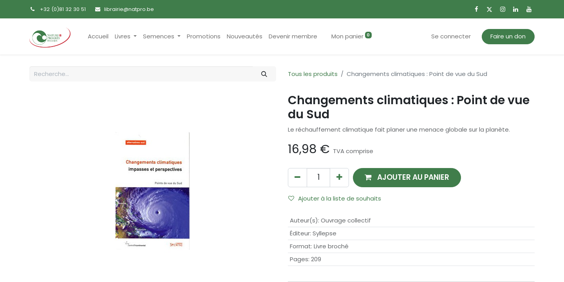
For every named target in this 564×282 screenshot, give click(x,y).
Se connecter (451, 36)
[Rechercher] (264, 73)
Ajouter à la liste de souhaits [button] (334, 198)
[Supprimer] (297, 177)
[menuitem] (98, 36)
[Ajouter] (339, 177)
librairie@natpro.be (129, 9)
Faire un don (508, 36)
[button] (407, 177)
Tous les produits (313, 74)
